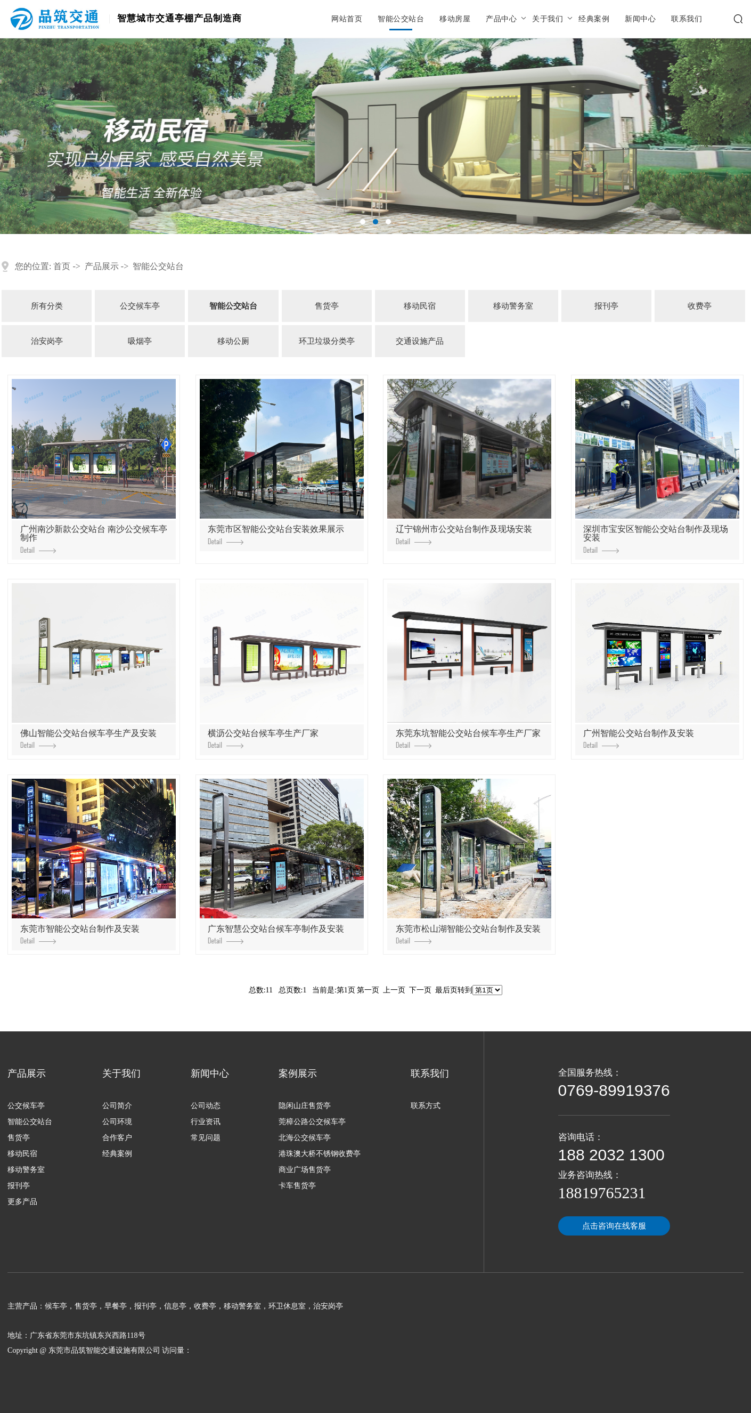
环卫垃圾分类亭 (327, 341)
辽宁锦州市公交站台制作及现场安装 (464, 534)
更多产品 (22, 1202)
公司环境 (117, 1122)
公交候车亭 (140, 306)
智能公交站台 (401, 19)
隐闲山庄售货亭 (305, 1106)
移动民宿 (420, 306)
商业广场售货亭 (305, 1170)
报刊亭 (606, 306)
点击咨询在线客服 (614, 1226)
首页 (61, 266)
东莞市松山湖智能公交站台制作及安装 (468, 934)
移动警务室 (513, 306)
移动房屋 (454, 19)
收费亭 (700, 306)
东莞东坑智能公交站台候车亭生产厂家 (468, 738)
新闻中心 (640, 19)
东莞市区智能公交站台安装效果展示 (276, 534)
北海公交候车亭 (305, 1138)
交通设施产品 (420, 341)
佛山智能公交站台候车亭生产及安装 (88, 738)
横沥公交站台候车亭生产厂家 (263, 738)
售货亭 (327, 306)
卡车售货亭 (297, 1186)
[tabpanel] (375, 136)
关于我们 (547, 19)
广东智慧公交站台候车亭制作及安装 (276, 934)
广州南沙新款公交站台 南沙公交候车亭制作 (93, 538)
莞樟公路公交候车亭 (312, 1122)
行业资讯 (206, 1122)
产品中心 (501, 19)
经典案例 (593, 19)
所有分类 (47, 306)
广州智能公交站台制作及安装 (638, 738)
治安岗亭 (47, 341)
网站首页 (346, 19)
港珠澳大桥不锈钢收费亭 (320, 1154)
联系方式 (425, 1106)
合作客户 (117, 1138)
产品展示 (102, 266)
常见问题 (206, 1138)
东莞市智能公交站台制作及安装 (80, 934)
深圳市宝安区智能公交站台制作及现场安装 (655, 538)
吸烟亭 (140, 341)
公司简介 (117, 1106)
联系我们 (686, 19)
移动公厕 (233, 341)
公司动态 (206, 1106)
